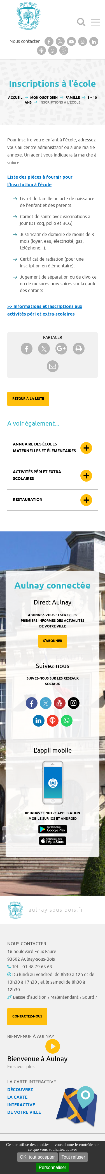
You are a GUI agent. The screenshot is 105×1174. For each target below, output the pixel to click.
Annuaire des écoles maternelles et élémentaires (44, 448)
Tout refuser (73, 1157)
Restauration (28, 500)
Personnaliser (52, 1167)
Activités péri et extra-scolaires (37, 476)
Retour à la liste (28, 398)
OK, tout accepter (37, 1157)
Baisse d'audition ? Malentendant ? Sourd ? (55, 997)
